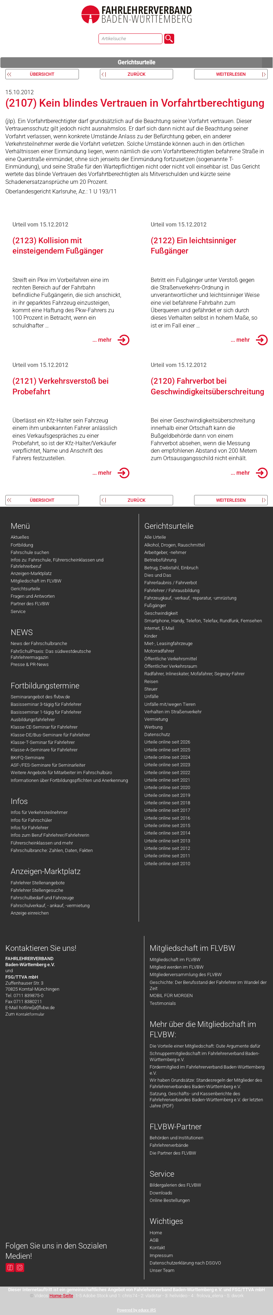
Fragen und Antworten (33, 596)
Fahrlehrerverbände (169, 1145)
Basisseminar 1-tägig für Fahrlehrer (46, 712)
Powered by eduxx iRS (136, 1310)
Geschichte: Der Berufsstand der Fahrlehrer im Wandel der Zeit (208, 985)
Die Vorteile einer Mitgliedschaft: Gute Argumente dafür (205, 1046)
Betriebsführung (160, 560)
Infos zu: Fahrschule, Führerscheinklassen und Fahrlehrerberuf (57, 563)
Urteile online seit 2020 (167, 787)
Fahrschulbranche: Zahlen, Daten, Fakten (52, 850)
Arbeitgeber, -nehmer (165, 552)
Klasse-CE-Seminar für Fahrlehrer (44, 727)
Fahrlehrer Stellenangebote (38, 882)
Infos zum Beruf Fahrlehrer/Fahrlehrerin (50, 835)
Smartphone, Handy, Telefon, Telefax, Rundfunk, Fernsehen (203, 620)
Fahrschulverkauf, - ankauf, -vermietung (50, 905)
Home (156, 1232)
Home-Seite (61, 1295)
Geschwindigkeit (161, 613)
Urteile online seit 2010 (167, 863)
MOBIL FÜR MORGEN (171, 995)
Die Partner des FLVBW (173, 1153)
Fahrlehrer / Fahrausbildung (171, 590)
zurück (136, 74)
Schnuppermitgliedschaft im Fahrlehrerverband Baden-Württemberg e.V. (204, 1056)
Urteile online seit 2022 (167, 772)
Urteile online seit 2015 (167, 825)
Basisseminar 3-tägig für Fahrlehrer (46, 704)
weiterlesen (231, 74)
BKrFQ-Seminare (27, 757)
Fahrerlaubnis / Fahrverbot (170, 582)
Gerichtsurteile (195, 62)
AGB (154, 1240)
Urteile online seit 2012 (167, 848)
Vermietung (156, 719)
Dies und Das (157, 575)
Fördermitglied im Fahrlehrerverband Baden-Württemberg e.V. (207, 1070)
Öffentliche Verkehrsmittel (170, 658)
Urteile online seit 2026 (167, 742)
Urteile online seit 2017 (167, 810)
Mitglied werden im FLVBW (177, 967)
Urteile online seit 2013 (167, 840)
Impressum (161, 1255)
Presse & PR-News (30, 664)
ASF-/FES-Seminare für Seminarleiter (48, 765)
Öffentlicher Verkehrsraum (170, 666)
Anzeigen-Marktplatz (31, 573)
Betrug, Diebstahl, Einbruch (171, 567)
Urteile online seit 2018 (167, 802)
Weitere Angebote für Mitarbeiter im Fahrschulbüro (61, 772)
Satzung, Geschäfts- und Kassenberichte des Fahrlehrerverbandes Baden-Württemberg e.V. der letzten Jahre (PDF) (206, 1100)
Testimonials (163, 1003)
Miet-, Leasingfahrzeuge (168, 643)
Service (18, 611)
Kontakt (157, 1247)
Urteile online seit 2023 (167, 764)
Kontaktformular (30, 1014)
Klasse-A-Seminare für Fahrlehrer (44, 749)
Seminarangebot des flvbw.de (40, 696)
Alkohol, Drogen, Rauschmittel (174, 545)
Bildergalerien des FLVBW (175, 1185)
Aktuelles (20, 537)
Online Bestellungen (170, 1200)
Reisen (151, 681)
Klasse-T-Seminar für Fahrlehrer (43, 742)
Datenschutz (157, 734)
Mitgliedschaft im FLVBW (36, 581)
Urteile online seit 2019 (167, 795)
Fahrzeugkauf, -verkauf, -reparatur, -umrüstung (190, 598)
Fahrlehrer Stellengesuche (37, 890)
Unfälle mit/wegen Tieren (170, 704)
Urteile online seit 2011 (167, 855)
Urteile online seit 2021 (167, 780)
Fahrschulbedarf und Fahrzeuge (42, 897)
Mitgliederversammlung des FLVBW (186, 974)
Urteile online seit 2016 (167, 818)
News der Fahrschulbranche (39, 643)
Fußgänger (155, 605)
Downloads (161, 1193)
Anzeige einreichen (30, 913)
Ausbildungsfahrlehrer (33, 719)
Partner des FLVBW (30, 603)
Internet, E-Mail (159, 628)
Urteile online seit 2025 (167, 749)
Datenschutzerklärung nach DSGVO (185, 1263)
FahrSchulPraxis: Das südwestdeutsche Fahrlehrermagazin (51, 654)
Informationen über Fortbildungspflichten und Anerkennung (69, 780)
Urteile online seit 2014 (167, 833)
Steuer (150, 689)
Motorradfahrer (159, 651)
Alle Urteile (155, 537)
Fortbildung (22, 545)
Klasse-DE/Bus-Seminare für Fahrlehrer (50, 735)
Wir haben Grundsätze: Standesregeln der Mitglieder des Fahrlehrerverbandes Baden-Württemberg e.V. (206, 1083)
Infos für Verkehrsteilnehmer (39, 812)
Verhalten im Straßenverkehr (173, 711)
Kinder (150, 636)
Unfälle (151, 696)
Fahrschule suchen (30, 552)
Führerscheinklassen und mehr (42, 843)
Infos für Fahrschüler (31, 820)
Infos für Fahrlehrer (29, 827)
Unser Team (162, 1270)
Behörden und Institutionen (176, 1137)
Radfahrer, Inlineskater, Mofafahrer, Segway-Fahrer (194, 673)
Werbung (153, 727)
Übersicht (42, 74)
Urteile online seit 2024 (167, 757)
